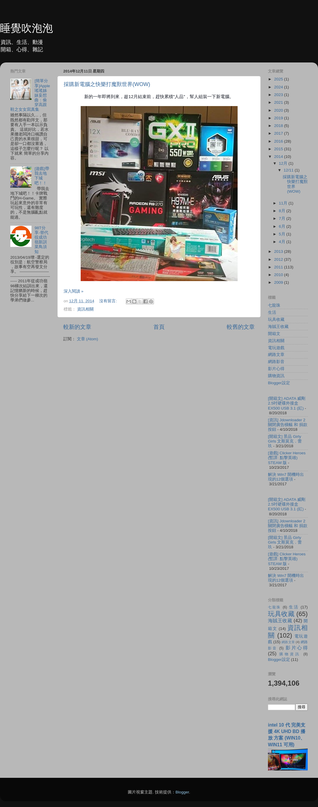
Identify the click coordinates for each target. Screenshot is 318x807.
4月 (282, 242)
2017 (279, 133)
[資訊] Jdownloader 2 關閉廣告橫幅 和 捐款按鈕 (287, 425)
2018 (279, 125)
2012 (279, 259)
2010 (279, 275)
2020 (279, 110)
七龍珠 (274, 305)
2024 (279, 87)
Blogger (182, 792)
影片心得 (276, 369)
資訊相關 (85, 309)
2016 (279, 141)
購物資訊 (276, 376)
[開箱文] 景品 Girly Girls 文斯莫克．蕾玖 (285, 441)
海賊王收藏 (278, 326)
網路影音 (276, 361)
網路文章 (276, 354)
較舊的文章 (241, 327)
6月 (282, 226)
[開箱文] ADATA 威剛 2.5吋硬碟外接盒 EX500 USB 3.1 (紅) (286, 403)
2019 (279, 118)
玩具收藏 (276, 319)
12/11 (289, 170)
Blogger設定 (279, 383)
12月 (284, 163)
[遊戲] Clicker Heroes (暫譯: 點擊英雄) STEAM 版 (287, 458)
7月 (282, 218)
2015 (279, 149)
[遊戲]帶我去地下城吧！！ (41, 175)
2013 (279, 251)
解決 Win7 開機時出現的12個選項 (286, 476)
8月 (282, 211)
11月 (284, 203)
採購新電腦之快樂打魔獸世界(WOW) (107, 84)
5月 (282, 234)
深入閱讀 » (73, 291)
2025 (279, 79)
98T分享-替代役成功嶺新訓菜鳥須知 (41, 240)
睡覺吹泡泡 (26, 28)
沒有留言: (108, 301)
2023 (279, 95)
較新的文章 (77, 327)
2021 (279, 102)
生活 (272, 312)
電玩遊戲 (276, 348)
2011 (279, 267)
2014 (279, 156)
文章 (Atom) (87, 339)
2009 (279, 282)
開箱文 (274, 333)
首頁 (159, 327)
